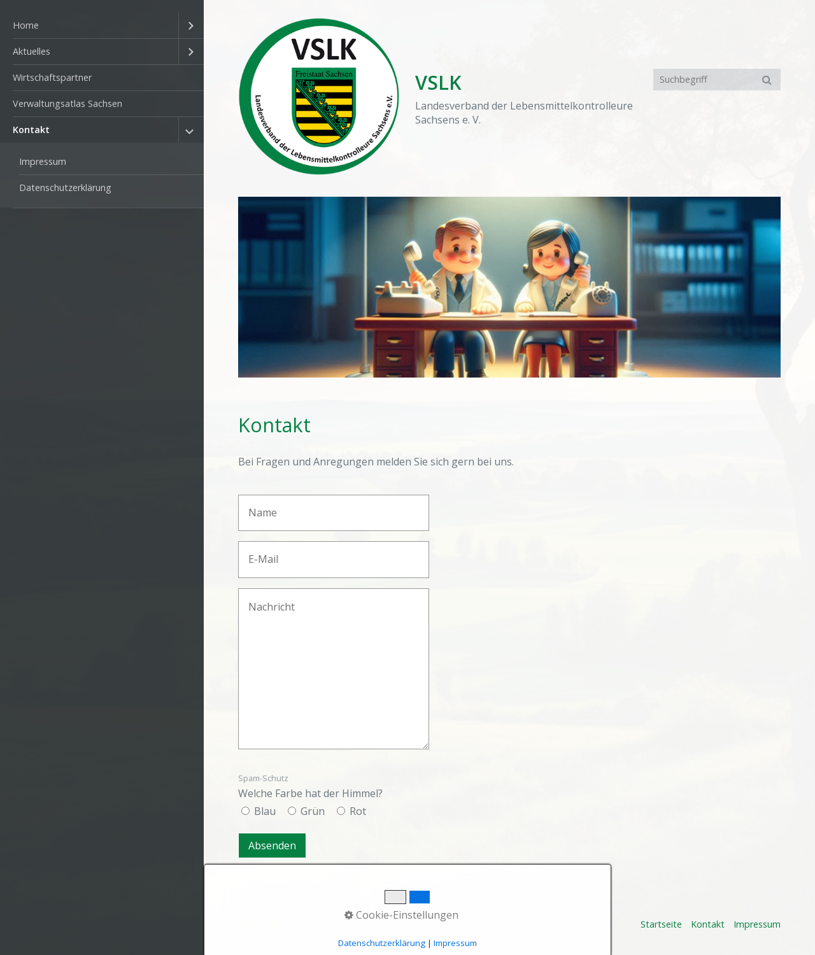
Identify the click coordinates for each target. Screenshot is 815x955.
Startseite (661, 924)
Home (26, 25)
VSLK (438, 82)
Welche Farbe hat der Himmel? (310, 786)
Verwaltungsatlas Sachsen (67, 103)
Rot (358, 811)
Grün (313, 811)
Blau (265, 811)
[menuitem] (102, 26)
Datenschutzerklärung (65, 187)
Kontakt (31, 130)
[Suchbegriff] (717, 79)
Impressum (42, 161)
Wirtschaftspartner (52, 77)
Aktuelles (31, 51)
